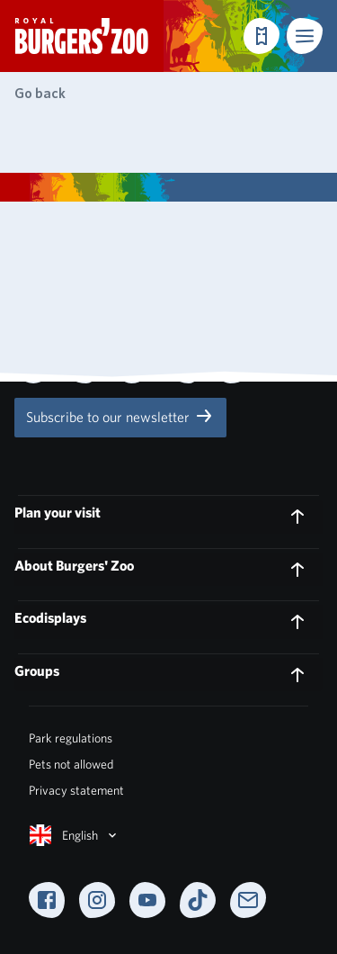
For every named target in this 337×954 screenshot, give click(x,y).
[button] (305, 36)
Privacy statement (76, 790)
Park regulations (70, 738)
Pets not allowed (71, 764)
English (75, 835)
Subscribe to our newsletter (120, 416)
